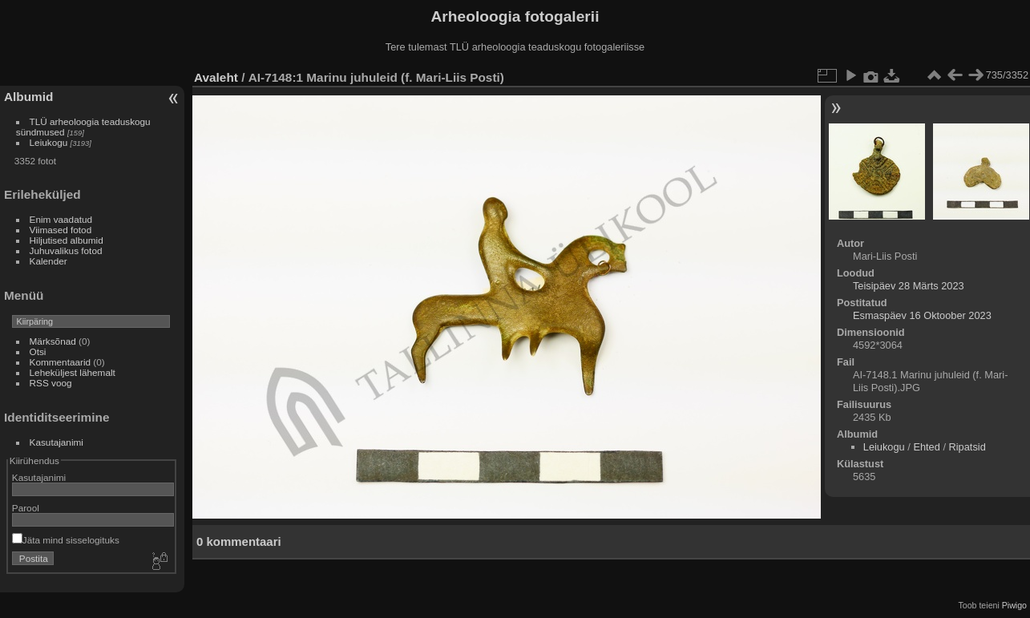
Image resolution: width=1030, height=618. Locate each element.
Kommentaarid (60, 362)
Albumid (28, 96)
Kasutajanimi (56, 442)
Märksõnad (53, 341)
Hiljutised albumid (66, 240)
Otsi (38, 351)
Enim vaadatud (61, 219)
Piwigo (1014, 605)
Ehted (926, 447)
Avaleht (216, 77)
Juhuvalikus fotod (66, 250)
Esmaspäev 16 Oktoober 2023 (922, 315)
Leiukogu (49, 142)
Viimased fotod (61, 229)
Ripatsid (967, 447)
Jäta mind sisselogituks (65, 540)
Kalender (48, 261)
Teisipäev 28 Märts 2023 (908, 286)
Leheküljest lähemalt (72, 372)
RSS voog (51, 383)
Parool (25, 508)
